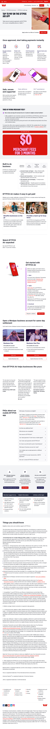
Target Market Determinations (28, 718)
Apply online (43, 32)
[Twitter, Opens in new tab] (6, 705)
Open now (13, 355)
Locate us (30, 1)
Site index (40, 696)
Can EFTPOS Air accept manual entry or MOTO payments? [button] (30, 455)
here (35, 416)
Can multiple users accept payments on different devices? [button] (30, 451)
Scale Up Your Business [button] (37, 165)
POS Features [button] (29, 166)
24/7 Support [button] (44, 166)
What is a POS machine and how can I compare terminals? (39, 504)
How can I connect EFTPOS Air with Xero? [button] (29, 459)
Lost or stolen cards (38, 1)
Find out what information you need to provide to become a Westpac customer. (21, 655)
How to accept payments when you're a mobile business (25, 500)
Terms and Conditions (8, 718)
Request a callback (31, 313)
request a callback (39, 126)
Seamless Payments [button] (22, 166)
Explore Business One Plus (36, 358)
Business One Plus (31, 280)
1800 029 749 (38, 94)
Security (28, 689)
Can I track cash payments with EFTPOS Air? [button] (29, 440)
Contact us (24, 1)
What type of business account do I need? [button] (29, 447)
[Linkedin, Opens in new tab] (11, 705)
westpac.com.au (41, 581)
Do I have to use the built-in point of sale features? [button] (30, 444)
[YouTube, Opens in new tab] (9, 705)
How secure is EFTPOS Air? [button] (25, 434)
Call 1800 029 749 (25, 131)
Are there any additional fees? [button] (26, 428)
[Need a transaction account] (11, 487)
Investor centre (18, 693)
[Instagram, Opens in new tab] (14, 706)
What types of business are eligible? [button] (27, 411)
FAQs (28, 691)
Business (3, 10)
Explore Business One (13, 358)
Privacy (28, 693)
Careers (5, 695)
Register (46, 1)
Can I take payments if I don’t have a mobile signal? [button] (31, 437)
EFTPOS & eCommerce (11, 10)
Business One (40, 279)
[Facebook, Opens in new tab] (4, 705)
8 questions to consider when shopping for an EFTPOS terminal (24, 505)
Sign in (41, 5)
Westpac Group (18, 695)
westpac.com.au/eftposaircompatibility (32, 595)
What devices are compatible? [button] (26, 431)
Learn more (40, 487)
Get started (25, 487)
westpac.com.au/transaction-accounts (12, 628)
